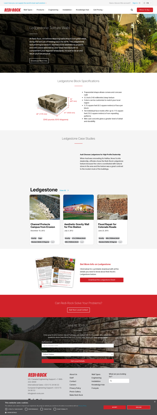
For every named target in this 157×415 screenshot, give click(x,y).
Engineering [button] (54, 10)
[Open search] (131, 10)
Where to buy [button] (145, 10)
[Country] (78, 354)
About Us (73, 374)
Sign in (136, 3)
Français (95, 388)
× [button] (154, 402)
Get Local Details (78, 361)
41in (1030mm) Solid (78, 238)
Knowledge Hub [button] (83, 10)
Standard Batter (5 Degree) (40, 242)
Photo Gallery (75, 391)
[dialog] (78, 407)
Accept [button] (114, 407)
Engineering (96, 378)
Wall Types (96, 374)
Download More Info (40, 60)
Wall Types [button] (29, 10)
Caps (40, 238)
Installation (96, 381)
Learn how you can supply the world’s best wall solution (25, 3)
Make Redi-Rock (76, 395)
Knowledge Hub (98, 385)
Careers (73, 385)
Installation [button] (68, 10)
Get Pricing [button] (98, 10)
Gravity (33, 238)
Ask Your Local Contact (78, 309)
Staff (72, 378)
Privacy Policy (75, 388)
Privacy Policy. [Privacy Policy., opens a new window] (83, 406)
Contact (73, 381)
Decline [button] (138, 407)
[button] (46, 412)
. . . (52, 242)
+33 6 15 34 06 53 (51, 385)
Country (44, 351)
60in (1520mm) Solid (71, 242)
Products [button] (41, 10)
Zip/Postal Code (47, 342)
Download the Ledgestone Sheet (101, 279)
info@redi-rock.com (36, 393)
